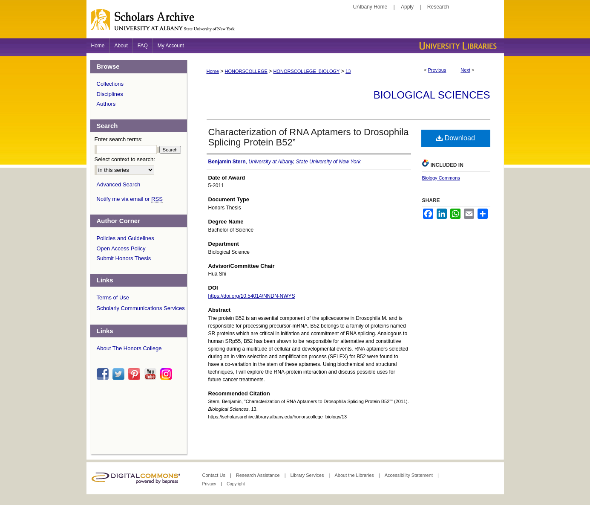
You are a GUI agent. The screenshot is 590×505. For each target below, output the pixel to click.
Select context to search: (125, 159)
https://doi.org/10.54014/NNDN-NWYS (251, 296)
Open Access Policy (121, 248)
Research (438, 7)
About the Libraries (354, 475)
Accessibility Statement (409, 475)
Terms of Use (113, 297)
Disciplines (110, 94)
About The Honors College (129, 348)
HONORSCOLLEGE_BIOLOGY (306, 71)
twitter (119, 374)
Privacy (210, 484)
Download (455, 138)
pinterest (135, 374)
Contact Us (214, 475)
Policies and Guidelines (125, 238)
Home (213, 71)
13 (348, 71)
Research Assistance (258, 475)
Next (465, 70)
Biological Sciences (432, 95)
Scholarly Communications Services (141, 308)
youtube (151, 374)
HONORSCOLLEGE (246, 71)
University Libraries (457, 45)
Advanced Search (119, 184)
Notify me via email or (130, 199)
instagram (167, 374)
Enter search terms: (119, 139)
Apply (407, 7)
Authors (106, 104)
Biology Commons (441, 177)
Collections (110, 84)
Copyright (236, 484)
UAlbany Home (370, 7)
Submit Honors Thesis (124, 258)
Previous (437, 70)
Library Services (308, 475)
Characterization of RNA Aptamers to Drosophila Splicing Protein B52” (308, 137)
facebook (104, 374)
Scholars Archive (295, 23)
